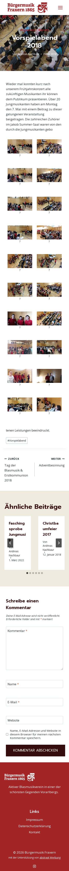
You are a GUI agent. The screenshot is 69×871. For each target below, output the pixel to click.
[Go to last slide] (10, 542)
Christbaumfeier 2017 (51, 528)
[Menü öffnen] (60, 7)
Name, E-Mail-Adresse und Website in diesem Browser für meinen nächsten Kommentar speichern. (35, 734)
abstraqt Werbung (50, 857)
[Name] (34, 684)
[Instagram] (34, 866)
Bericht (43, 30)
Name (13, 684)
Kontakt (34, 832)
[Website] (34, 720)
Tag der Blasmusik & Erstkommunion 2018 (17, 469)
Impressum (34, 819)
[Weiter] (59, 542)
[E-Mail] (34, 702)
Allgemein (27, 30)
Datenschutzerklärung (34, 826)
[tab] (27, 573)
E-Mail (14, 702)
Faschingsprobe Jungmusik (17, 531)
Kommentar (17, 631)
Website (13, 720)
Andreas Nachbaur (28, 54)
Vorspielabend (17, 440)
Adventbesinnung (51, 461)
